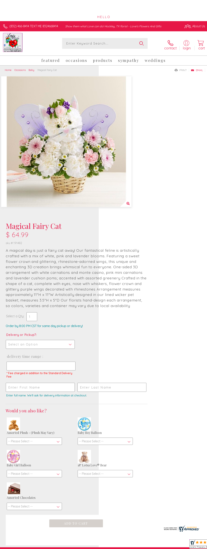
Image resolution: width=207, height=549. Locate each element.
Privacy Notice (140, 539)
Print (181, 68)
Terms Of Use (117, 539)
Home (8, 67)
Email (197, 68)
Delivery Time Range (122, 236)
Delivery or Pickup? (120, 214)
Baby (31, 67)
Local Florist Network (167, 539)
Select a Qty (113, 196)
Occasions (20, 67)
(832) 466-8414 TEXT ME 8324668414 (33, 26)
